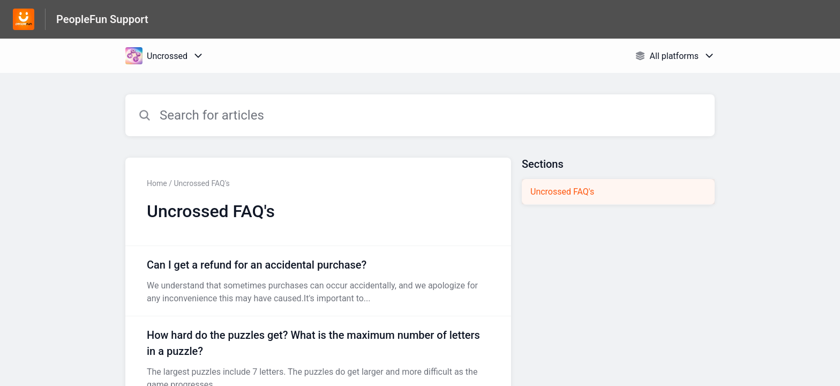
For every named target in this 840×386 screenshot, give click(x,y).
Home (157, 183)
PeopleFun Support (102, 19)
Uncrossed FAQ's (562, 192)
